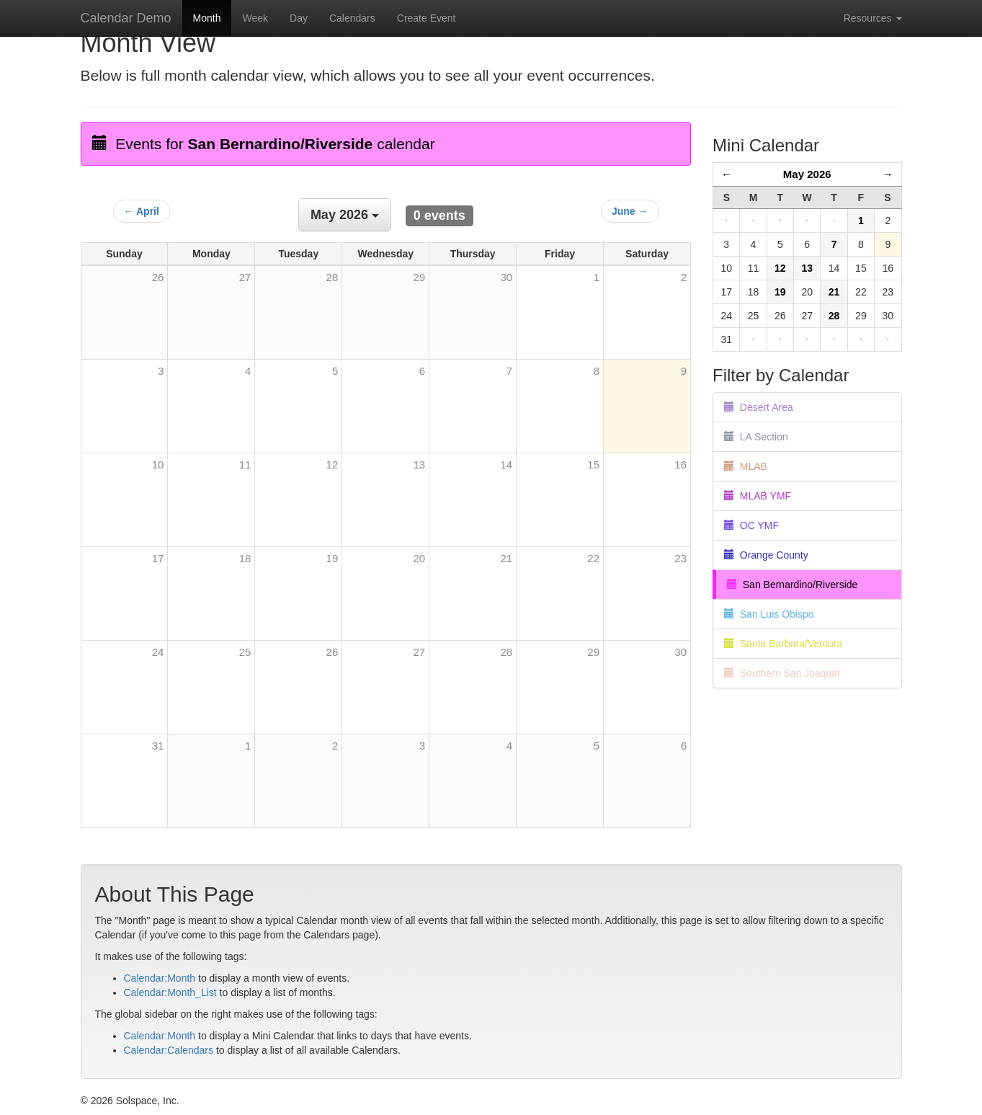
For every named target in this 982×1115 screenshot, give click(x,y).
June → (630, 211)
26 (332, 652)
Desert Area (758, 407)
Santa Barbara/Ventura (783, 643)
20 (420, 558)
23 (680, 558)
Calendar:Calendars (169, 1050)
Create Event (426, 18)
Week (255, 18)
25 (245, 652)
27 (420, 652)
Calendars (352, 18)
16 (680, 464)
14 (506, 464)
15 (593, 464)
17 (158, 558)
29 (593, 652)
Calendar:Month (160, 978)
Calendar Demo (126, 18)
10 (158, 464)
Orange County (766, 555)
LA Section (756, 437)
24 (158, 652)
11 (245, 464)
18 (245, 558)
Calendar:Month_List (170, 992)
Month (207, 18)
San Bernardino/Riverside (792, 584)
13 (420, 464)
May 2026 (807, 174)
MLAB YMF (757, 496)
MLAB (745, 466)
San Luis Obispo (769, 614)
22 (593, 558)
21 (506, 558)
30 (680, 652)
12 (332, 464)
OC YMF (751, 525)
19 (332, 558)
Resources (873, 18)
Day (299, 18)
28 (506, 652)
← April (141, 211)
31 (158, 745)
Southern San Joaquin (781, 673)
